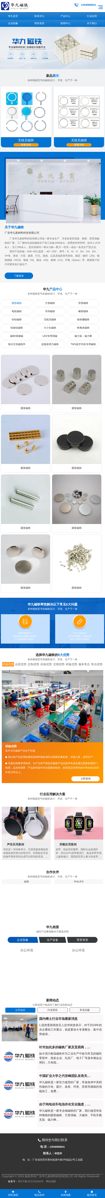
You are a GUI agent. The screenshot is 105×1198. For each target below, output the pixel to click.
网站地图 (51, 1181)
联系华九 (39, 16)
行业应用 (92, 16)
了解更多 (19, 275)
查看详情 (26, 144)
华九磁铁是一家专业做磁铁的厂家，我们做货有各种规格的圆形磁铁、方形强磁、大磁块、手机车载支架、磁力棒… (70, 1115)
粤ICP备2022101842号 (30, 1181)
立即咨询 (86, 778)
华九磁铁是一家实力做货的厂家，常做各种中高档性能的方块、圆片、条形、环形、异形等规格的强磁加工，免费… (70, 1087)
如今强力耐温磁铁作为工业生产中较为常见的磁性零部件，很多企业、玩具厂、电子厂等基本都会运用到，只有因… (70, 1058)
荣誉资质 (39, 23)
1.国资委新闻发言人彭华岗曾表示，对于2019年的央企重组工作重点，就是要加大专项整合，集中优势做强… (70, 1030)
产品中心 (65, 16)
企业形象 (13, 23)
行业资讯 (52, 1010)
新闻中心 (65, 23)
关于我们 (92, 23)
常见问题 (85, 1010)
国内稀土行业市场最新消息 (58, 1019)
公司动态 (20, 1010)
